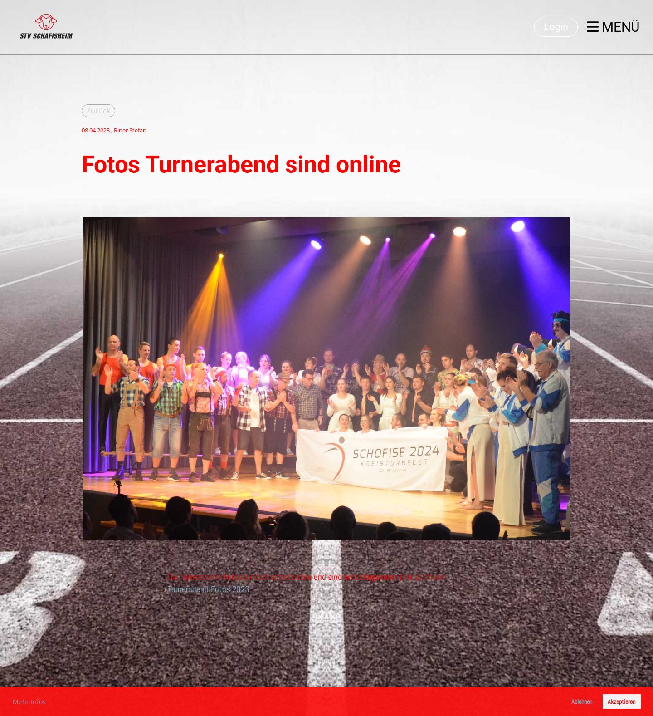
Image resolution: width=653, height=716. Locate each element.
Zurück (98, 111)
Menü (613, 27)
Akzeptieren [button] (621, 701)
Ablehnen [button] (581, 701)
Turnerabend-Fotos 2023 (208, 589)
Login (556, 27)
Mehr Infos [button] (29, 701)
